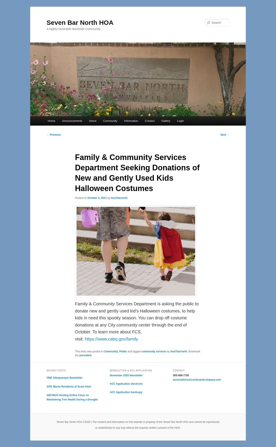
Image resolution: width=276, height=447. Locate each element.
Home (51, 120)
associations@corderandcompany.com (197, 379)
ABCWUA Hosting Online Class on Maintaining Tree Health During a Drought (72, 397)
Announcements (72, 120)
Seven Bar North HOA (80, 22)
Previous (54, 134)
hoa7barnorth (119, 197)
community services (153, 351)
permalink (85, 355)
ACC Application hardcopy (126, 392)
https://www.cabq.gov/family (111, 339)
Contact (150, 120)
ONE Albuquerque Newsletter (65, 377)
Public (123, 351)
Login (180, 120)
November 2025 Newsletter (126, 375)
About (92, 120)
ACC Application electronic (126, 383)
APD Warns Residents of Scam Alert (69, 386)
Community (110, 120)
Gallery (165, 120)
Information (131, 120)
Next (225, 134)
